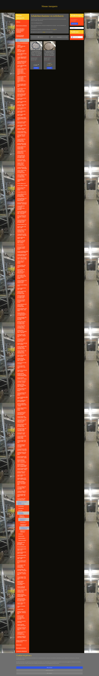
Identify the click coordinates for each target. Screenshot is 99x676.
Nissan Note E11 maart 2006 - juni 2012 (22, 367)
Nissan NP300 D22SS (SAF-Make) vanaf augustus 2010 (22, 374)
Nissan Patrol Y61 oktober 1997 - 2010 (22, 417)
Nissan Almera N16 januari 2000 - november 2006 (22, 171)
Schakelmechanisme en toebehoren (24, 528)
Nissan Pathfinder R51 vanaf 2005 (22, 401)
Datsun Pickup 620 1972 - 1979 (22, 108)
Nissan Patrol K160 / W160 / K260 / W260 (22, 409)
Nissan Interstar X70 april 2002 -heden (22, 255)
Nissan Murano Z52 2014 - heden (22, 355)
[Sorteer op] (59, 37)
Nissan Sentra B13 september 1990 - (22, 499)
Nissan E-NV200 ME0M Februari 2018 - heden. (22, 241)
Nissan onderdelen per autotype (22, 40)
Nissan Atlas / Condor (22, 185)
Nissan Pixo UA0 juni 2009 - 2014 (22, 433)
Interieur (23, 510)
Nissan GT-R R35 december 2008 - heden (22, 248)
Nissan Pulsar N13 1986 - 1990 (22, 475)
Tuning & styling (22, 540)
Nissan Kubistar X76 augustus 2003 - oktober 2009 (22, 281)
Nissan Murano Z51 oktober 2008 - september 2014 (22, 351)
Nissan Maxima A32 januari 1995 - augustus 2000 (22, 305)
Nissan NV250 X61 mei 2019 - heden (22, 381)
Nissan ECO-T (22, 244)
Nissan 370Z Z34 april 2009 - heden (22, 160)
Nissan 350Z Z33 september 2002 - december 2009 (22, 156)
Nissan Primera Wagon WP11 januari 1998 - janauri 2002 (22, 465)
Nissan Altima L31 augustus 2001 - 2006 (22, 180)
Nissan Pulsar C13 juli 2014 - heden (22, 472)
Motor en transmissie (23, 513)
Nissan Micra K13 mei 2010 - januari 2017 (22, 335)
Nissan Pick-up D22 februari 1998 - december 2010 (21, 425)
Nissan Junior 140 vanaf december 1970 (22, 266)
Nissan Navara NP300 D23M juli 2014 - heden (22, 359)
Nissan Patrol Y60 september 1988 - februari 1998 (22, 413)
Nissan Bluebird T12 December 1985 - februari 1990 (22, 199)
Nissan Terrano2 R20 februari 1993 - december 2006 (22, 599)
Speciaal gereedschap (21, 648)
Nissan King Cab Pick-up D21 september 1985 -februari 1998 (22, 271)
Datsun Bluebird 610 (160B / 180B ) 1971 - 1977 (22, 58)
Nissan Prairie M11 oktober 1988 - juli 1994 (22, 441)
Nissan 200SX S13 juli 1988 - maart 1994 (22, 136)
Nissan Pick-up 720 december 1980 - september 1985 (22, 429)
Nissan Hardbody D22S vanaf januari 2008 (22, 252)
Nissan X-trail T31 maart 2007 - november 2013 (22, 633)
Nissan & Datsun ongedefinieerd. (20, 36)
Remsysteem (23, 536)
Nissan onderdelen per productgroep (22, 641)
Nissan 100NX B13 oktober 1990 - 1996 (22, 132)
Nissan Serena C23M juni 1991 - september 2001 (22, 503)
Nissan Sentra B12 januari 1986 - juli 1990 (22, 495)
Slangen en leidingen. (22, 531)
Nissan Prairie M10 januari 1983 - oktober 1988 (22, 437)
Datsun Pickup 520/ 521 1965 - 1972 (22, 105)
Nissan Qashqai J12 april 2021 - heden (22, 491)
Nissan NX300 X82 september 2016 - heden (22, 394)
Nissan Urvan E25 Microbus (22, 621)
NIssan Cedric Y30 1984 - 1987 (22, 227)
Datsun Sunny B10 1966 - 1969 (22, 115)
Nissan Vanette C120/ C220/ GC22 (22, 625)
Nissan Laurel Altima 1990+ (22, 285)
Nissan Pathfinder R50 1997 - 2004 (22, 397)
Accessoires (21, 506)
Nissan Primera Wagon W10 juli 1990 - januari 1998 (22, 461)
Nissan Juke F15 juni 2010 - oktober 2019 (22, 258)
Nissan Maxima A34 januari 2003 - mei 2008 (22, 309)
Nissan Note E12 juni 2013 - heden (22, 370)
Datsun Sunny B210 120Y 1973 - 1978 (22, 122)
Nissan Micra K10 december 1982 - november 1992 (22, 322)
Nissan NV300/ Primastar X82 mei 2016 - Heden (22, 385)
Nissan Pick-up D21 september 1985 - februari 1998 (21, 421)
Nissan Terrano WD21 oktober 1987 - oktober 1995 (22, 595)
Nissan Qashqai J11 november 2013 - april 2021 (22, 488)
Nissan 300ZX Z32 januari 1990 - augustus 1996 (22, 152)
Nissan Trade (22, 609)
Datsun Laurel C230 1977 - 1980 (22, 102)
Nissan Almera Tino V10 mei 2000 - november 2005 (22, 175)
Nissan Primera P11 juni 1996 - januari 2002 (22, 453)
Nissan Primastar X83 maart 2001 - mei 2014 (22, 445)
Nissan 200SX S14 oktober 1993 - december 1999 (22, 140)
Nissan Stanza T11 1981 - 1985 (22, 558)
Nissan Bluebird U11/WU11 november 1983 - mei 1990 (22, 207)
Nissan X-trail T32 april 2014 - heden (22, 637)
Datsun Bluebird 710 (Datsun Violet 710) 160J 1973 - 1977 (22, 62)
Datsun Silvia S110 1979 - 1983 (22, 111)
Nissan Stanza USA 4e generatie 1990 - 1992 (22, 561)
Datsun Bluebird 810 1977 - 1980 (22, 66)
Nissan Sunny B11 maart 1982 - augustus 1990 (22, 566)
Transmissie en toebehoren (23, 519)
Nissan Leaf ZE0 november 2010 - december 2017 (22, 296)
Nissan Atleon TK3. (22, 192)
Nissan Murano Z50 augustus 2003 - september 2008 (22, 347)
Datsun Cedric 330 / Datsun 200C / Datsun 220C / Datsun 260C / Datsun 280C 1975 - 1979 (22, 79)
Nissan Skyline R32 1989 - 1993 (22, 549)
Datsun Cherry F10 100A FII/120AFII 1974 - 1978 (22, 95)
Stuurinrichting (23, 538)
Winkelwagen (74, 23)
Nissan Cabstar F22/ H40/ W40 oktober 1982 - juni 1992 (22, 212)
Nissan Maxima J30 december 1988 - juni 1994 (22, 318)
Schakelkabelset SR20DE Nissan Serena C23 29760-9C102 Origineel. (49, 53)
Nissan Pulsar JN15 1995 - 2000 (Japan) (22, 478)
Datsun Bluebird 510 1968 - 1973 (22, 54)
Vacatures (18, 667)
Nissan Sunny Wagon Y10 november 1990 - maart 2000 (22, 583)
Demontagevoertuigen (22, 25)
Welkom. (18, 21)
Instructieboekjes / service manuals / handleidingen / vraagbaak (22, 30)
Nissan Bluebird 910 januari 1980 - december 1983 (22, 195)
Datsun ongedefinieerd (22, 42)
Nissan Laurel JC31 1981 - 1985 (22, 288)
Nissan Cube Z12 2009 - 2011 (22, 238)
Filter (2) (40, 37)
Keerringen (23, 522)
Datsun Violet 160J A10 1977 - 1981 (22, 129)
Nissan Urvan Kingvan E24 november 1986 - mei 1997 (22, 617)
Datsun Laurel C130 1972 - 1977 (22, 98)
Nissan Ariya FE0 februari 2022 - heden (22, 188)
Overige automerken (22, 657)
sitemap (54, 673)
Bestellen (36, 67)
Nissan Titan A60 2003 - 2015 (22, 603)
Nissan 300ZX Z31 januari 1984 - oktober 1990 (22, 147)
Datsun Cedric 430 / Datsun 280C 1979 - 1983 (22, 85)
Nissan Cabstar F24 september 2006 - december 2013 (22, 221)
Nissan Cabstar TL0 (22, 224)
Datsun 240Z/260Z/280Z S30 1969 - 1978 (22, 50)
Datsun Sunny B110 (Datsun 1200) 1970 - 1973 (22, 118)
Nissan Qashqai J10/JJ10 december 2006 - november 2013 (22, 483)
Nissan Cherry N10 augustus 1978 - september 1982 (22, 231)
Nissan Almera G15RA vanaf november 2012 (22, 164)
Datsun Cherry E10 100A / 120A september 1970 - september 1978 (22, 90)
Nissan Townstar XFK (22, 606)
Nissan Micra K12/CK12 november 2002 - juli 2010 (22, 331)
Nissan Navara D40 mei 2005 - (22, 363)
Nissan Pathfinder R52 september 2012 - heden (22, 404)
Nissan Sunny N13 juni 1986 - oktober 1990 (22, 573)
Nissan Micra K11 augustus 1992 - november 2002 (22, 327)
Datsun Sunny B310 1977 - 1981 (22, 125)
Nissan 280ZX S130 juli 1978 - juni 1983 (22, 144)
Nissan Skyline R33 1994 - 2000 (22, 552)
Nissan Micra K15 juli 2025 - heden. (22, 343)
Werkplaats (18, 654)
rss (56, 673)
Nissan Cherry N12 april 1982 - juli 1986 (22, 234)
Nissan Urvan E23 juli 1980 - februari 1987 (22, 612)
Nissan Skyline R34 (22, 555)
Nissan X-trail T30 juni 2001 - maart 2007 (22, 628)
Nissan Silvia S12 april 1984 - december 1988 (22, 543)
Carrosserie (23, 508)
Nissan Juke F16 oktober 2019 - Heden (22, 262)
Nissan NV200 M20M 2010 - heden (22, 378)
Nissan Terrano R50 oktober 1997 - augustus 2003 (22, 591)
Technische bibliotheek (22, 651)
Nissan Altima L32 (22, 183)
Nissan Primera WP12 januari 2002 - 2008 (22, 469)
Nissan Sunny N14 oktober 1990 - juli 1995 (22, 578)
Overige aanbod (20, 660)
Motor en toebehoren (23, 516)
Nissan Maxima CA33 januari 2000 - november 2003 (22, 314)
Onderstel (23, 534)
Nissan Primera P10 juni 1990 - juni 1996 (22, 449)
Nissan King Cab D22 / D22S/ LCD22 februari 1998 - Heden (22, 276)
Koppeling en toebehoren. (23, 525)
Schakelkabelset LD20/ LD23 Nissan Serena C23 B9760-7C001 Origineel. (36, 53)
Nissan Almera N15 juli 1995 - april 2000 (22, 167)
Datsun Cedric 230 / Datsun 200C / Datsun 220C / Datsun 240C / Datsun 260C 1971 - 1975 (22, 71)
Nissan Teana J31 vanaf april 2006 (22, 587)
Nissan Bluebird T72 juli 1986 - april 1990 (22, 203)
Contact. (18, 664)
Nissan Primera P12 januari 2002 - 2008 (22, 457)
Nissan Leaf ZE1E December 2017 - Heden (22, 301)
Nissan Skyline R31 (22, 546)
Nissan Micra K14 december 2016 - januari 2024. (22, 340)
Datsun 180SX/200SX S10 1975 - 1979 (22, 46)
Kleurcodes (18, 644)
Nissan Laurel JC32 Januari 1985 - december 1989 (22, 292)
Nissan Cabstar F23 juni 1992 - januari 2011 (22, 216)
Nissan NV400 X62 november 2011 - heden (22, 389)
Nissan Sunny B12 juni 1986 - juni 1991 (22, 570)
